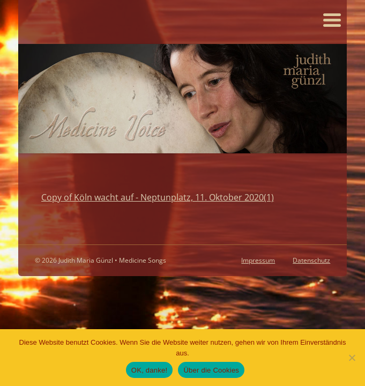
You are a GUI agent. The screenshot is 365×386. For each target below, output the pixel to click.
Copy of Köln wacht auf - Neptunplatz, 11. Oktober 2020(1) (157, 197)
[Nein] (351, 357)
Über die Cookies (211, 370)
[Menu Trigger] (332, 19)
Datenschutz (311, 260)
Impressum (258, 260)
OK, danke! (149, 370)
